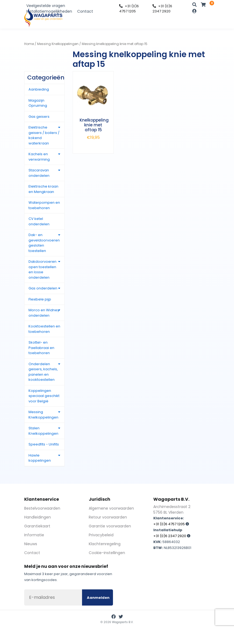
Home (29, 44)
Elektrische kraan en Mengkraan (43, 189)
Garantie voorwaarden (110, 526)
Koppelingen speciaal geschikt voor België (44, 396)
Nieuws (30, 544)
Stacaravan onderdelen (39, 173)
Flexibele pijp (40, 299)
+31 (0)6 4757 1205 (129, 9)
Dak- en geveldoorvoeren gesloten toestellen (44, 242)
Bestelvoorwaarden (42, 508)
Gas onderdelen (43, 288)
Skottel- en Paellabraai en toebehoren (41, 347)
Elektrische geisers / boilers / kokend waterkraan (44, 135)
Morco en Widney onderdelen (44, 312)
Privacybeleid (101, 535)
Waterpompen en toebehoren (44, 205)
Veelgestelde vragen (45, 5)
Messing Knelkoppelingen (58, 44)
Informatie (34, 535)
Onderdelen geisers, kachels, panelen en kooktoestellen (43, 371)
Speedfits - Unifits (44, 444)
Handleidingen (37, 517)
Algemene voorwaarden (111, 508)
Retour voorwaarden (108, 517)
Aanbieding (39, 89)
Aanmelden (98, 597)
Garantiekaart (37, 526)
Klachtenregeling (104, 544)
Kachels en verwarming (39, 156)
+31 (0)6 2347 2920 (162, 9)
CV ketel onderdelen (39, 221)
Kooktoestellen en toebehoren (44, 329)
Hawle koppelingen (40, 458)
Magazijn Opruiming (38, 103)
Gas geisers (39, 116)
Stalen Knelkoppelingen (43, 431)
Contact (85, 11)
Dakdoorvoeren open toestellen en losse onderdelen (42, 269)
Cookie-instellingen (107, 552)
